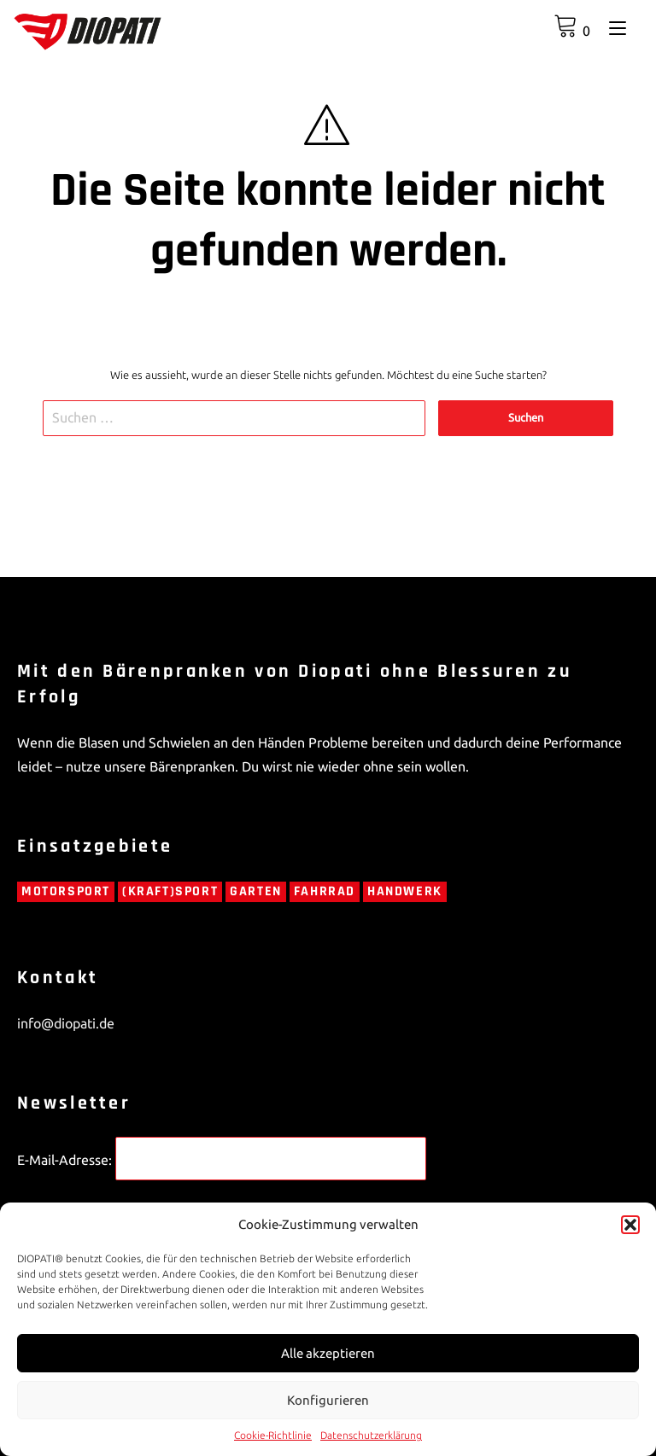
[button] (630, 1224)
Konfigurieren (328, 1400)
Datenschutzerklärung (371, 1435)
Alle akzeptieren (328, 1353)
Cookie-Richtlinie (273, 1435)
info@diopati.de (65, 1023)
